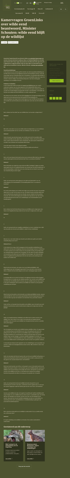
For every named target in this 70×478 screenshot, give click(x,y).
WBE (38, 13)
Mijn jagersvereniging (42, 3)
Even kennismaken (23, 9)
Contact (5, 475)
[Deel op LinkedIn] (57, 98)
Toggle (21, 3)
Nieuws (44, 9)
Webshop (51, 3)
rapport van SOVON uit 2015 (29, 85)
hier (4, 102)
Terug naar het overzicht (24, 456)
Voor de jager (35, 9)
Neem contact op (56, 80)
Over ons (45, 13)
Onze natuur (22, 13)
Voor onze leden (42, 2)
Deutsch (63, 3)
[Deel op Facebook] (50, 98)
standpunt (27, 95)
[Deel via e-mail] (60, 98)
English (63, 2)
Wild (31, 13)
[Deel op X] (54, 98)
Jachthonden (52, 9)
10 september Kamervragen (35, 58)
